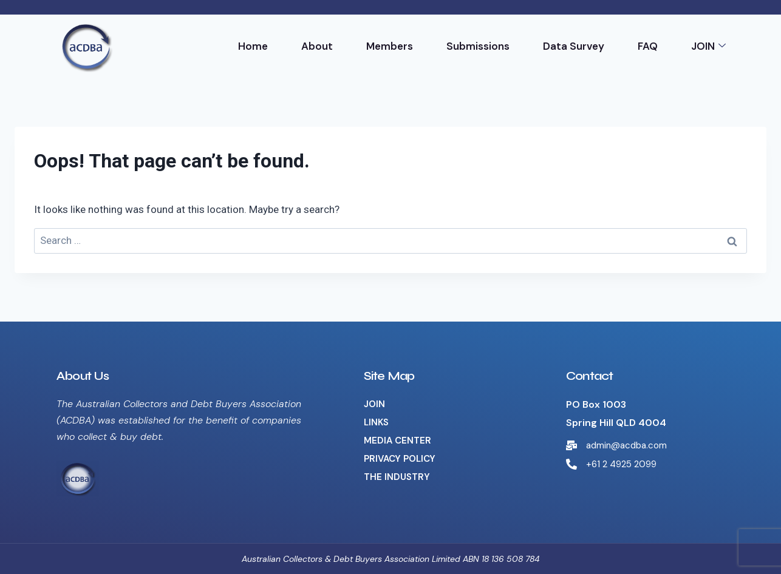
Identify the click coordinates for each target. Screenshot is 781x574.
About (317, 46)
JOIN (708, 46)
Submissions (478, 46)
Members (389, 46)
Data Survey (573, 46)
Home (253, 46)
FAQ (648, 46)
